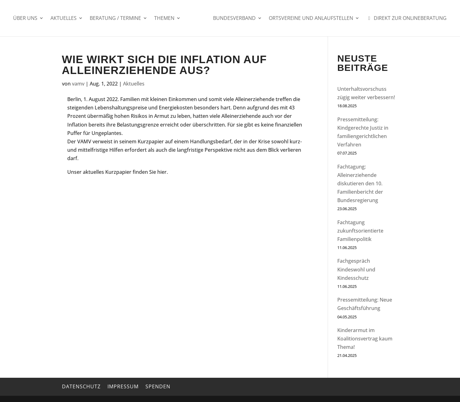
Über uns (25, 18)
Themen (164, 18)
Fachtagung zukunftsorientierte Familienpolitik (360, 231)
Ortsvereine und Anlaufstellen (311, 18)
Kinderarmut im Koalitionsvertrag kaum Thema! (364, 338)
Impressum (123, 386)
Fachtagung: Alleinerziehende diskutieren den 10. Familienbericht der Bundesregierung (360, 183)
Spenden (157, 386)
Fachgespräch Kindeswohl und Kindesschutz (356, 269)
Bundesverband (234, 18)
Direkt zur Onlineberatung (406, 18)
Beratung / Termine (115, 18)
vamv (78, 83)
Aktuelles (63, 18)
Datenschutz (81, 386)
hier (162, 172)
